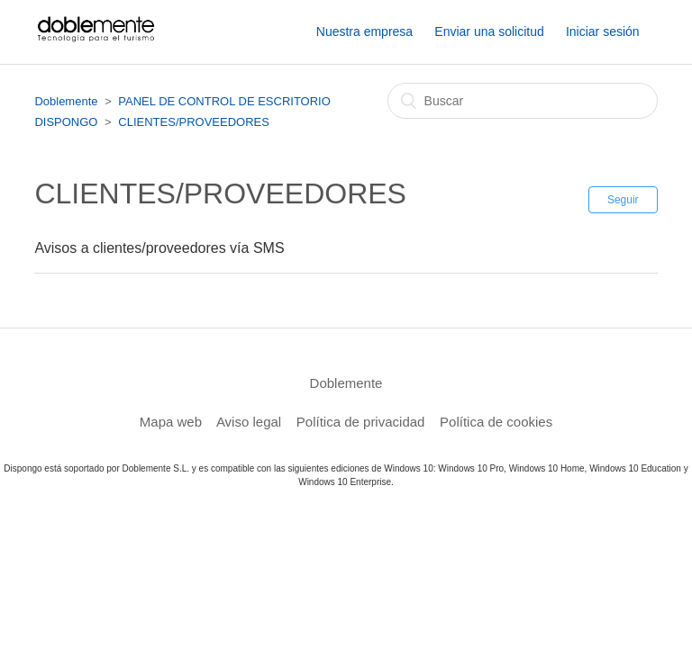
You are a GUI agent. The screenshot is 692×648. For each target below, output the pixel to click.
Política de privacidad (360, 421)
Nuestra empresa (364, 31)
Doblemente (65, 101)
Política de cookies (496, 421)
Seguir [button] (623, 200)
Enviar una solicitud (488, 31)
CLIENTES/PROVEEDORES (193, 122)
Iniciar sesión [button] (603, 31)
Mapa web (171, 421)
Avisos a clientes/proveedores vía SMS (159, 248)
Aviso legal (248, 421)
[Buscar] (522, 101)
